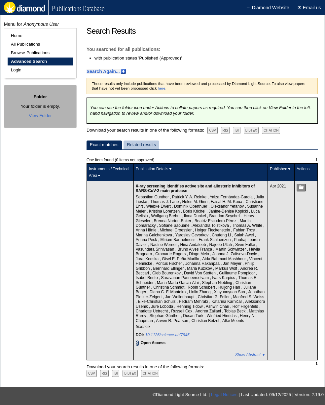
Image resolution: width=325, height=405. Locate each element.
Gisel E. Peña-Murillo (181, 259)
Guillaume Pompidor (237, 273)
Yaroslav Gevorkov (192, 235)
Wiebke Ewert (159, 206)
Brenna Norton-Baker (173, 221)
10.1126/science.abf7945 (167, 335)
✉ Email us (309, 7)
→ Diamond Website (267, 7)
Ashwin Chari (218, 306)
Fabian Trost (244, 230)
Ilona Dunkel (195, 216)
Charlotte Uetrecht (152, 311)
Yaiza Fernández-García (232, 197)
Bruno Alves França (195, 249)
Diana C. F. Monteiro (168, 292)
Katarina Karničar (227, 301)
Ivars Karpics (224, 277)
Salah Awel (244, 235)
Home (16, 35)
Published (278, 169)
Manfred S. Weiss (248, 297)
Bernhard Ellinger (169, 268)
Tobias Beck (235, 311)
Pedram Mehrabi (194, 301)
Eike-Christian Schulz (157, 301)
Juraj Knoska (148, 259)
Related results (141, 144)
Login (16, 69)
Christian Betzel (206, 320)
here (161, 88)
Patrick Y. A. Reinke (190, 197)
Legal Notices (224, 394)
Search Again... (103, 71)
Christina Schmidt (169, 287)
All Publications (25, 44)
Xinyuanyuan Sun (230, 292)
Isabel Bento (147, 277)
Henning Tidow (190, 306)
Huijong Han (229, 287)
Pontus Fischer (169, 263)
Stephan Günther (165, 315)
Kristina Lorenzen (165, 211)
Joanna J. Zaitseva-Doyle (235, 254)
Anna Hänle (147, 230)
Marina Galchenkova (154, 235)
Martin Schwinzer (231, 249)
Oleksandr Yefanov (228, 206)
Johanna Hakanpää (203, 263)
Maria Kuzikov (200, 268)
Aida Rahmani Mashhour (224, 259)
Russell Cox (182, 311)
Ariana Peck (147, 239)
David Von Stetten (200, 273)
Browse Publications (30, 52)
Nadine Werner (164, 244)
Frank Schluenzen (215, 239)
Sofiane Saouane (175, 225)
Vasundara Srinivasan (155, 249)
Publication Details (152, 169)
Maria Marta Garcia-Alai (178, 282)
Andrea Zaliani (209, 311)
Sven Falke (245, 244)
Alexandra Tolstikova (211, 225)
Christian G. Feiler (214, 297)
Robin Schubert (202, 287)
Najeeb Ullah (221, 244)
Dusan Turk (193, 315)
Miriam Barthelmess (179, 239)
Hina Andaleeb (193, 244)
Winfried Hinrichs (222, 315)
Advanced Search (29, 61)
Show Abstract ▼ (250, 354)
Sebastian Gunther (153, 197)
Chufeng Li (222, 235)
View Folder (40, 115)
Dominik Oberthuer (191, 206)
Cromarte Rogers (171, 254)
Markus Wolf (226, 268)
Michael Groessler (176, 230)
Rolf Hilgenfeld (246, 306)
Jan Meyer (232, 263)
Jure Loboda (162, 306)
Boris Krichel (194, 211)
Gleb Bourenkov (167, 273)
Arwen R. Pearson (172, 320)
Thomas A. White (248, 225)
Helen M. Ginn (195, 201)
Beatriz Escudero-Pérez (216, 221)
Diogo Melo (199, 254)
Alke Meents (233, 320)
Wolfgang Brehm (166, 216)
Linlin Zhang (200, 292)
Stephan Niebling (218, 282)
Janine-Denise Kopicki (229, 211)
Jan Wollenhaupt (180, 297)
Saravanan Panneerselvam (185, 277)
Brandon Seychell (225, 216)
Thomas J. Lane (165, 201)
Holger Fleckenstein (213, 230)
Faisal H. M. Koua (227, 201)
